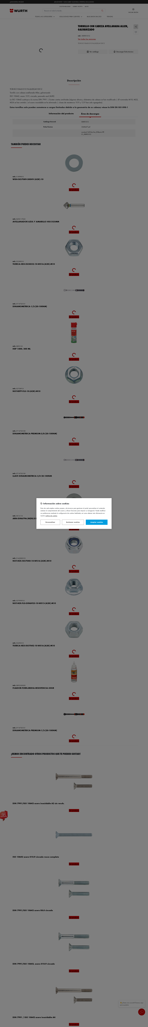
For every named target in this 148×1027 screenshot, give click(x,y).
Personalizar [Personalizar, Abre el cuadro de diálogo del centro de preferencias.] (50, 522)
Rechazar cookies (73, 522)
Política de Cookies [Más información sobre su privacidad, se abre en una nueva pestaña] (51, 516)
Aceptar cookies (96, 522)
